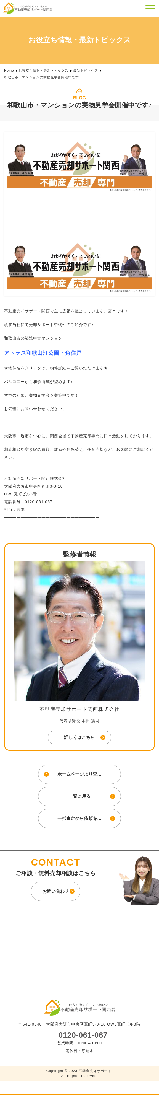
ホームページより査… (79, 774)
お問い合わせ (56, 891)
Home (9, 71)
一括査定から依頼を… (79, 818)
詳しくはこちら (79, 737)
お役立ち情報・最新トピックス (43, 71)
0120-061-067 (83, 1035)
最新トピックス (85, 71)
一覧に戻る (79, 796)
